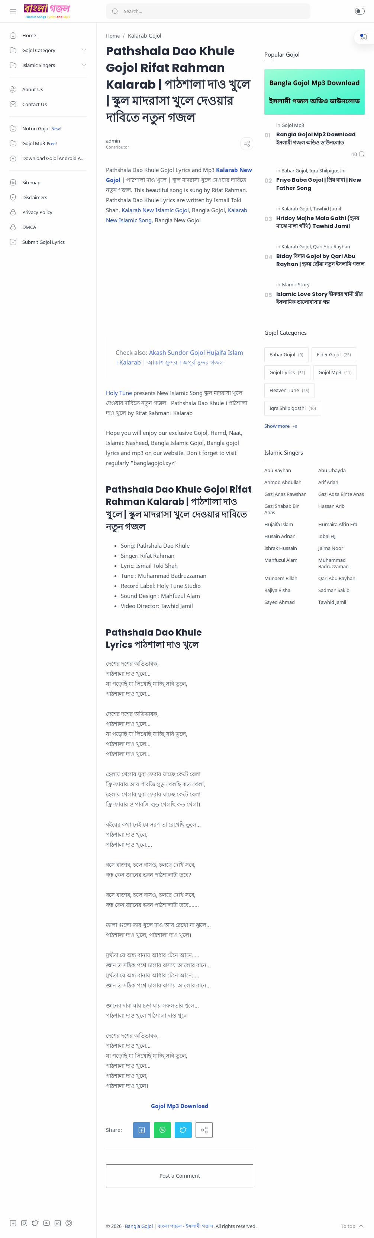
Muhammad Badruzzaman (333, 563)
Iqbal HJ (327, 536)
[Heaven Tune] (289, 390)
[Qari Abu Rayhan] (331, 247)
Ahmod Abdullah (283, 482)
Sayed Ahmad (279, 602)
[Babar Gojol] (294, 171)
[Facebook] (13, 1223)
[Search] (208, 11)
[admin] (113, 141)
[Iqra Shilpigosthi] (327, 171)
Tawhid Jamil (332, 602)
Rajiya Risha (277, 590)
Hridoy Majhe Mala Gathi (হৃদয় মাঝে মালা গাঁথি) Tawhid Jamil (317, 222)
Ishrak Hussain (280, 548)
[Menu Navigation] (13, 11)
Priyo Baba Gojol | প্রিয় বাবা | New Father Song (318, 184)
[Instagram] (24, 1223)
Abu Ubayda (332, 470)
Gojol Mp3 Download (180, 1106)
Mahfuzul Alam (280, 560)
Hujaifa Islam (278, 524)
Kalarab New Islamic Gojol (155, 210)
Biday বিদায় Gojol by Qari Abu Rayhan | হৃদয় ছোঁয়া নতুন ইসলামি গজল (320, 260)
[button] (360, 11)
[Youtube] (46, 1223)
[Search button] (115, 11)
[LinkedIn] (57, 1223)
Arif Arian (328, 482)
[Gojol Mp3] (292, 125)
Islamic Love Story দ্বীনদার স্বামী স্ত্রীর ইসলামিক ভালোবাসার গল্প (319, 298)
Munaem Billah (280, 578)
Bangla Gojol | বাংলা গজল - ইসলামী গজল (169, 1226)
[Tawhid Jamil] (327, 209)
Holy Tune (119, 393)
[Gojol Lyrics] (287, 372)
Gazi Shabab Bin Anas (282, 509)
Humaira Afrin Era (337, 524)
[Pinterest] (68, 1223)
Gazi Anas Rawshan (285, 494)
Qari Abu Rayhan (336, 578)
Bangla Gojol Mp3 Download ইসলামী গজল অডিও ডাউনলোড (315, 138)
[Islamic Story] (295, 285)
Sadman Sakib (333, 590)
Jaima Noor (330, 548)
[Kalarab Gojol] (296, 209)
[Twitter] (35, 1223)
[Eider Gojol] (334, 354)
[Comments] (358, 154)
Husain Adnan (280, 536)
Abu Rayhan (277, 470)
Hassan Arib (331, 506)
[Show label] (280, 426)
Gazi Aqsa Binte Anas (341, 494)
